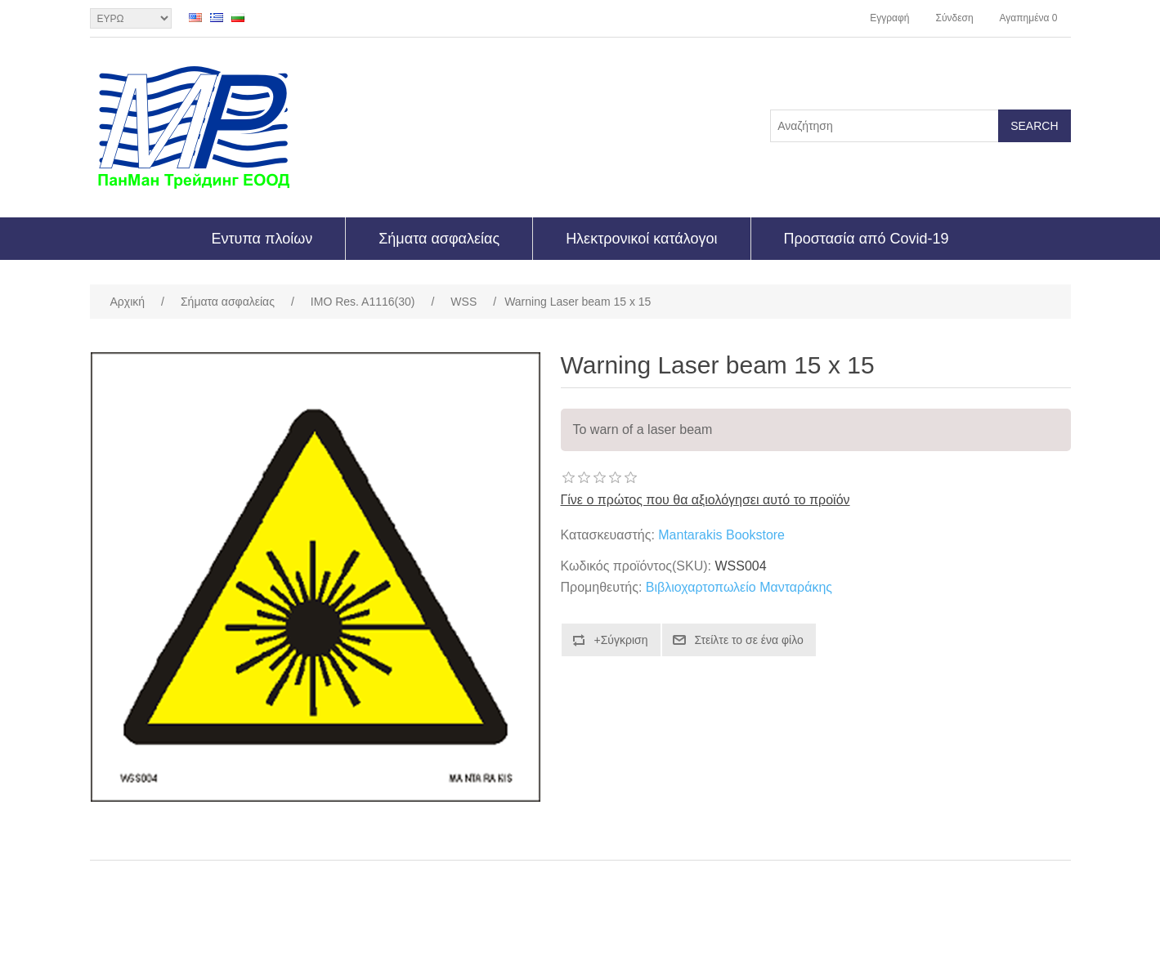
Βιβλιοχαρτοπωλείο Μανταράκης (739, 587)
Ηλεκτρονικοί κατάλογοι (641, 238)
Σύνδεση (954, 18)
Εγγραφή (889, 18)
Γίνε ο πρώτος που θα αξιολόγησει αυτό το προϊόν (705, 500)
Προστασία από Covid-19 (866, 238)
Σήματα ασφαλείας (438, 238)
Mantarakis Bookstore (721, 535)
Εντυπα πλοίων (261, 238)
